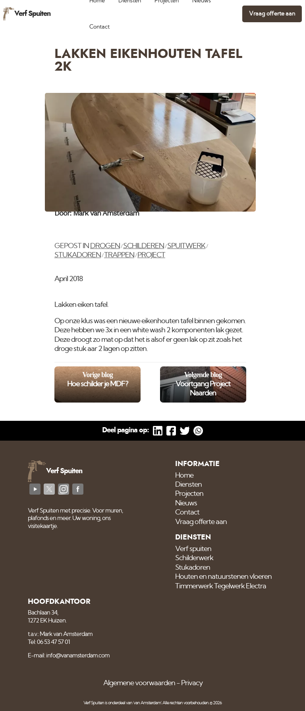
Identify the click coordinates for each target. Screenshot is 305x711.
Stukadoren (77, 255)
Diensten (188, 484)
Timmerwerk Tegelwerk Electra (220, 586)
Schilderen (143, 246)
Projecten (189, 493)
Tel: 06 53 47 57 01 (49, 642)
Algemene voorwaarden (139, 683)
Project (151, 255)
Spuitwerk (186, 246)
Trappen (119, 255)
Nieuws (186, 503)
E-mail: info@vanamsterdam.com (69, 656)
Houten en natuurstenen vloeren (223, 576)
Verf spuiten (193, 549)
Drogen (105, 246)
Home (184, 475)
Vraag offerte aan (272, 14)
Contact (99, 27)
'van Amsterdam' (147, 703)
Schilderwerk (194, 558)
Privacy (192, 683)
